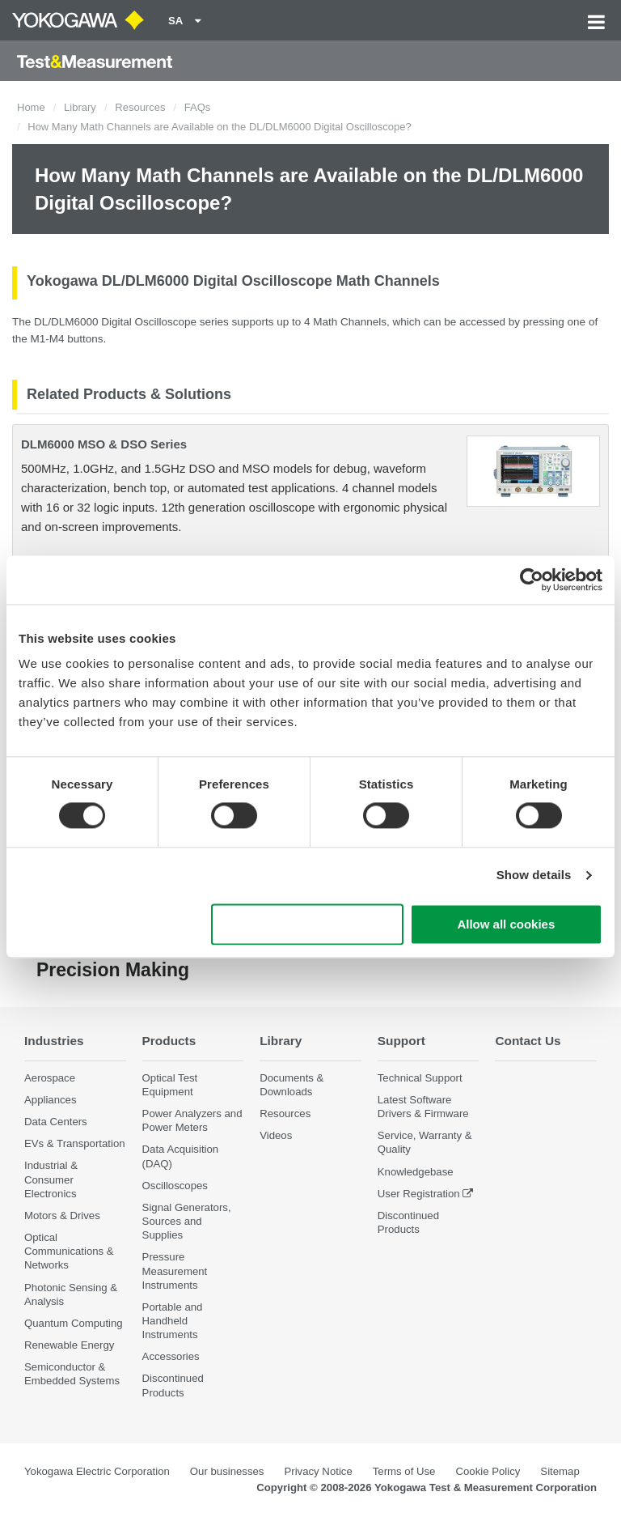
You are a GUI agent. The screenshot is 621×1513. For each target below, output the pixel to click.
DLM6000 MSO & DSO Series (104, 444)
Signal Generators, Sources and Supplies (186, 1221)
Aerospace (49, 1078)
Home (31, 107)
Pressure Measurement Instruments (175, 1270)
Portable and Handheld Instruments (172, 1321)
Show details (534, 875)
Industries (54, 1041)
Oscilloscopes (175, 1185)
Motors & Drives (62, 1215)
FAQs (197, 107)
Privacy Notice (318, 1471)
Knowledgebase (416, 1172)
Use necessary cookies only (307, 924)
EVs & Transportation (74, 1143)
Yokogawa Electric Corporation (97, 1471)
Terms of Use (404, 1471)
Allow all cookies (506, 924)
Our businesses (227, 1471)
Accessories (171, 1356)
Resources (140, 107)
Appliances (50, 1100)
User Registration (419, 1194)
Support (401, 1041)
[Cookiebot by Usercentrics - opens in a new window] (531, 579)
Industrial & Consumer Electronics (51, 1179)
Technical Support (420, 1078)
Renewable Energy (69, 1345)
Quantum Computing (73, 1323)
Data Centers (55, 1122)
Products (169, 1041)
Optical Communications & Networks (69, 1251)
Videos (276, 1135)
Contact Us (527, 1041)
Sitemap (559, 1471)
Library (80, 107)
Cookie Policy (487, 1471)
